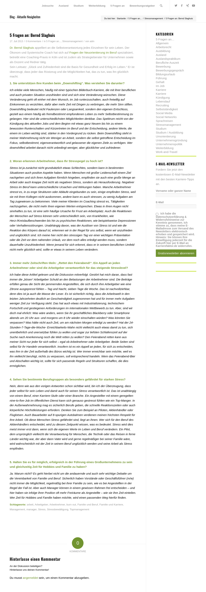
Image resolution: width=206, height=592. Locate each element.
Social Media (164, 113)
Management (17, 509)
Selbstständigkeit (167, 109)
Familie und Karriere (111, 504)
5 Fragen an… (165, 39)
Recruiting (162, 105)
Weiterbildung (164, 148)
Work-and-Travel (166, 152)
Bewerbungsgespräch (170, 70)
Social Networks (166, 117)
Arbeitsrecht (163, 47)
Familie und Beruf (88, 504)
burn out (71, 504)
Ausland (161, 54)
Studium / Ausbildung (169, 132)
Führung (161, 78)
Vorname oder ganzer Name (173, 190)
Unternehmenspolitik (169, 144)
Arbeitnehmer (57, 504)
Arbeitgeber (41, 504)
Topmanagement (79, 509)
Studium (161, 128)
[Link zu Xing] (187, 6)
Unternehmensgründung (171, 140)
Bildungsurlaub (165, 74)
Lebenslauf (163, 101)
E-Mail (160, 202)
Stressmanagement (72, 41)
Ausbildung (163, 51)
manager (31, 509)
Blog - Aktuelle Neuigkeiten (25, 17)
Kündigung (163, 97)
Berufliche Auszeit (167, 62)
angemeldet (30, 577)
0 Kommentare (33, 41)
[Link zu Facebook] (182, 6)
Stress (41, 509)
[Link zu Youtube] (193, 6)
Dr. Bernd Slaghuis (22, 47)
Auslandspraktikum (168, 58)
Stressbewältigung (57, 509)
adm (92, 41)
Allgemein (162, 43)
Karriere (161, 89)
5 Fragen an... (53, 41)
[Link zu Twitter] (176, 6)
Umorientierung (166, 136)
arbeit (30, 504)
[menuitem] (47, 6)
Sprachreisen (164, 120)
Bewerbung (163, 66)
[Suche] (161, 6)
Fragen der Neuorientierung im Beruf (93, 52)
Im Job (160, 86)
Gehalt (160, 82)
